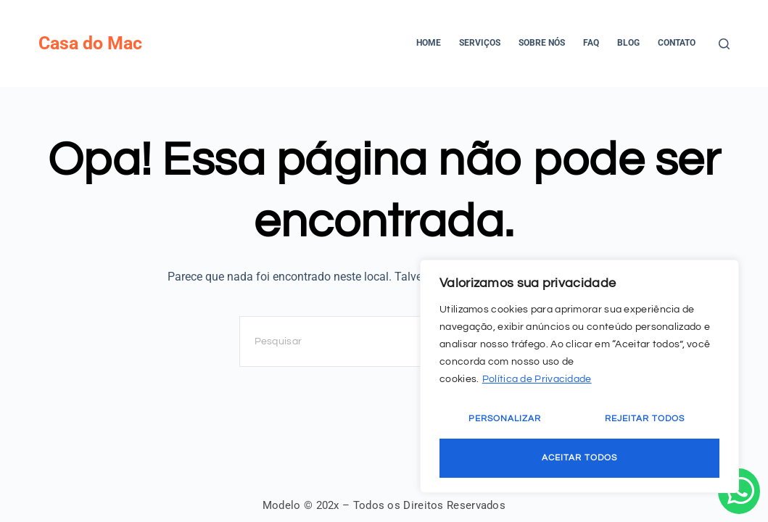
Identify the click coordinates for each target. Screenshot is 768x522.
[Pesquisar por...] (369, 341)
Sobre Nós (542, 43)
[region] (579, 376)
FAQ (591, 43)
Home (428, 43)
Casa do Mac (90, 43)
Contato (676, 43)
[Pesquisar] (724, 43)
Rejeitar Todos (645, 418)
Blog (628, 43)
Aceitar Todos (579, 458)
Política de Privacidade (537, 379)
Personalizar (504, 418)
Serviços (479, 43)
